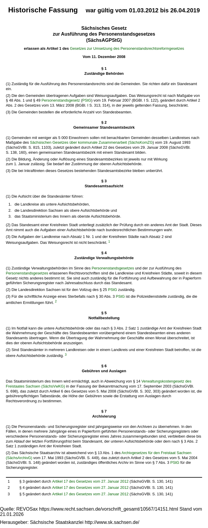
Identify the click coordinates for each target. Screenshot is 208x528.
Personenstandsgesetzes (113, 268)
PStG (86, 100)
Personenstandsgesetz (61, 100)
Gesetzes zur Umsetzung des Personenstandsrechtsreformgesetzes (127, 48)
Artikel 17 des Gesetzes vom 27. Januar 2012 (90, 481)
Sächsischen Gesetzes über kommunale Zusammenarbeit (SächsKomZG (91, 142)
